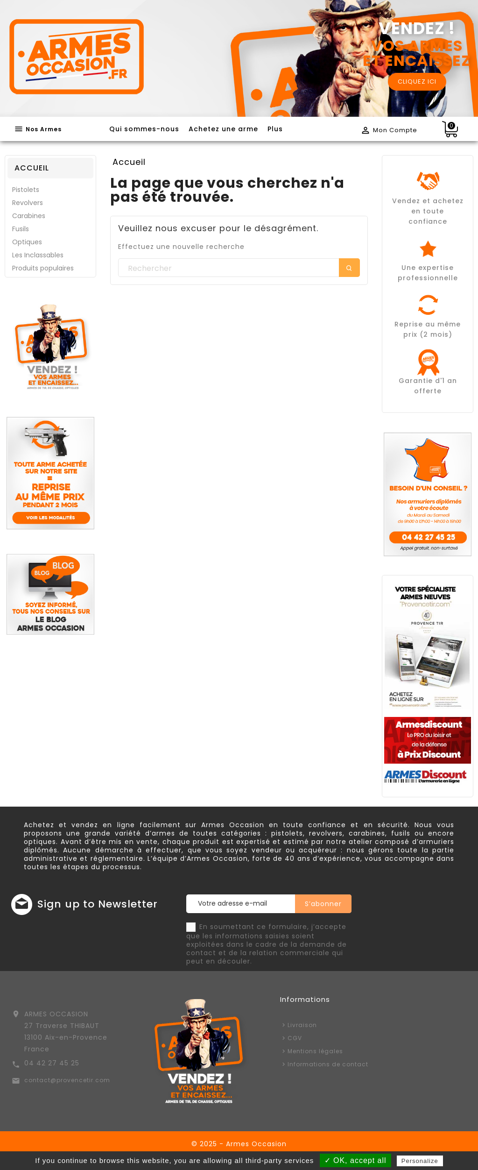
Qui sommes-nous (144, 129)
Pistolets (25, 189)
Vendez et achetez (428, 201)
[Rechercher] (239, 268)
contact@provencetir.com (67, 1080)
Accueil (31, 168)
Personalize (419, 1160)
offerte (428, 391)
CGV (295, 1038)
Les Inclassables (37, 255)
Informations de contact (328, 1064)
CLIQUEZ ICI (417, 81)
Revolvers (27, 202)
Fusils (20, 229)
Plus (275, 129)
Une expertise (427, 267)
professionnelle (428, 278)
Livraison (302, 1025)
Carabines (28, 215)
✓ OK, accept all (355, 1160)
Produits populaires (43, 268)
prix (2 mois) (427, 334)
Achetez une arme (223, 129)
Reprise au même (427, 324)
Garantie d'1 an (428, 380)
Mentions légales (315, 1051)
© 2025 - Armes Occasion (239, 1144)
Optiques (27, 242)
